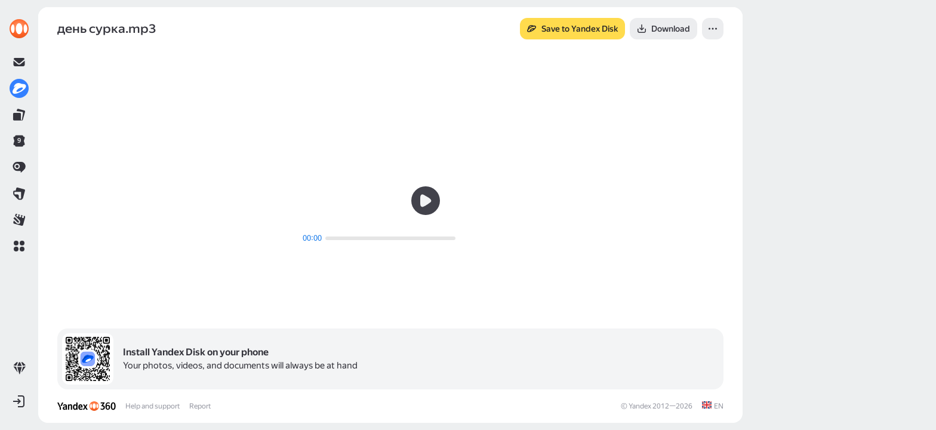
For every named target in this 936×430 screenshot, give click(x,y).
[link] (19, 28)
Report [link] (200, 406)
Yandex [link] (640, 406)
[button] (19, 246)
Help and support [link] (152, 406)
